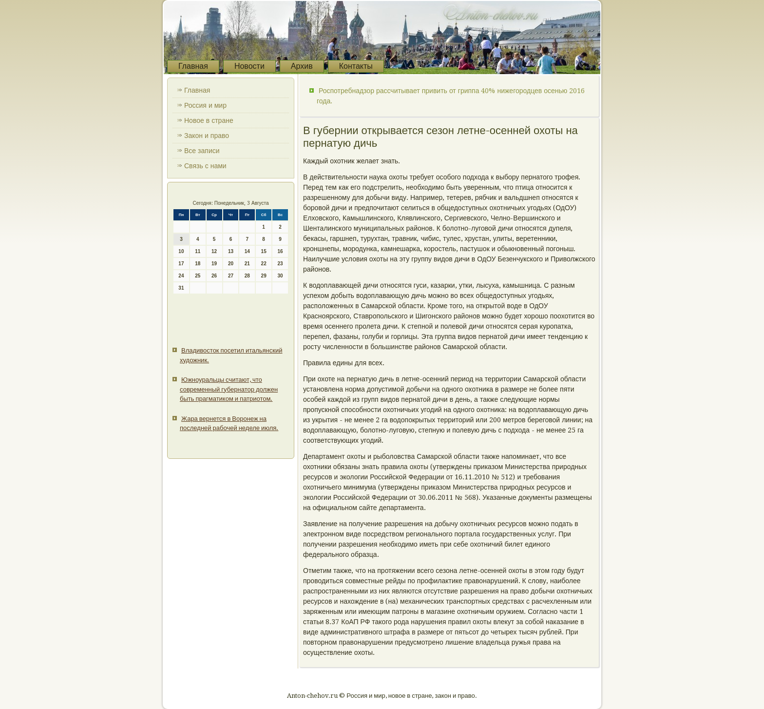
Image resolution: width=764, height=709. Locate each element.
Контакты (356, 66)
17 (181, 263)
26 (214, 275)
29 (264, 275)
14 (247, 251)
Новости (249, 66)
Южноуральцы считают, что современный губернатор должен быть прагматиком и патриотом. (229, 389)
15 (264, 251)
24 (181, 275)
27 (230, 275)
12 (214, 251)
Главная (193, 66)
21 (247, 263)
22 (264, 263)
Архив (302, 66)
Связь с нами (205, 166)
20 (230, 263)
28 (247, 275)
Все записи (202, 151)
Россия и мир (205, 105)
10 (181, 251)
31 (181, 288)
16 (280, 251)
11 (197, 251)
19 (214, 263)
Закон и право (206, 135)
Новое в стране (208, 120)
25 (197, 275)
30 (280, 275)
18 (197, 263)
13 (230, 251)
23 (280, 263)
